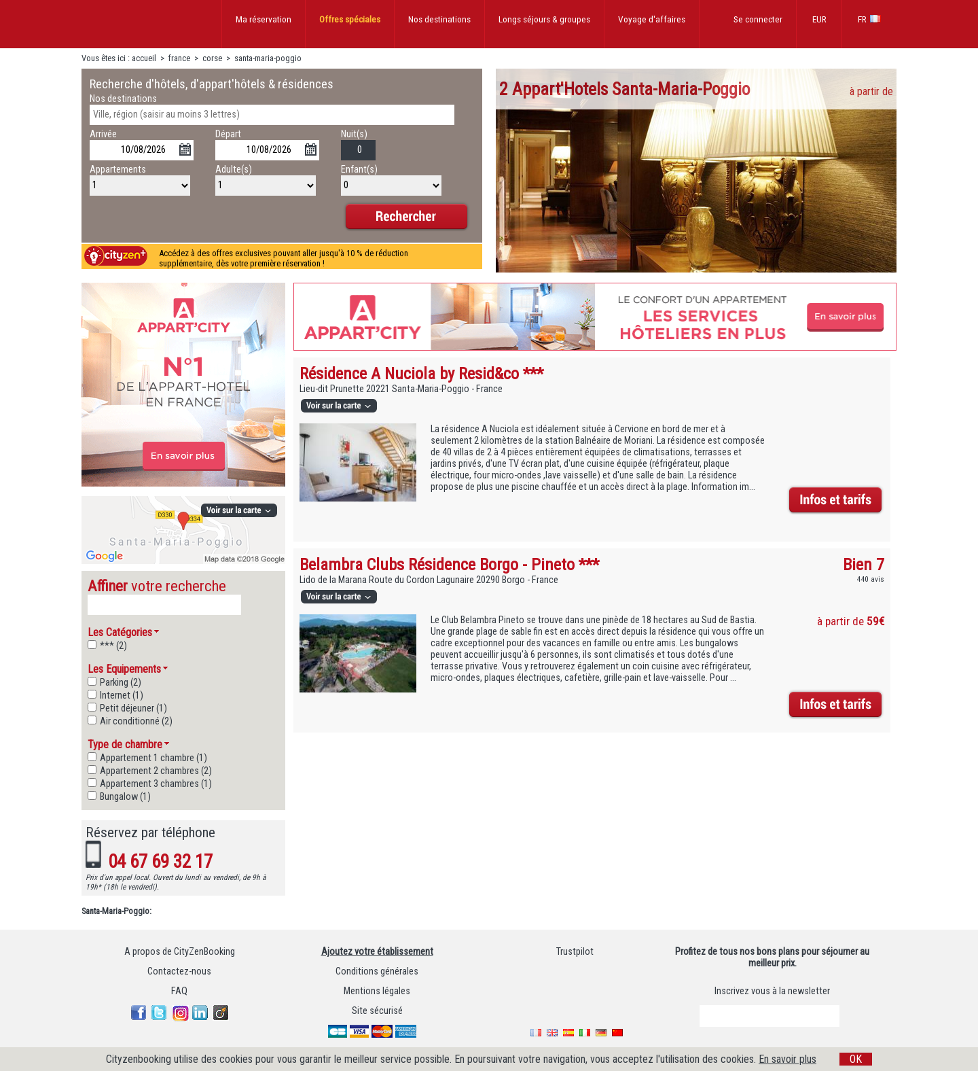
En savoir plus (787, 1059)
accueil (144, 58)
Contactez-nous (179, 973)
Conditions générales (377, 973)
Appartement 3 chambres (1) (156, 786)
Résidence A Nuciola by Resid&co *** (421, 373)
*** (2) (113, 648)
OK (856, 1059)
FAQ (179, 993)
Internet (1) (121, 697)
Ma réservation (263, 19)
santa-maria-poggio (268, 58)
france (179, 58)
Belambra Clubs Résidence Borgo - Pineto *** (449, 564)
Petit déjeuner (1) (133, 710)
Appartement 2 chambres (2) (156, 773)
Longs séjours (544, 19)
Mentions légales (377, 993)
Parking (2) (120, 684)
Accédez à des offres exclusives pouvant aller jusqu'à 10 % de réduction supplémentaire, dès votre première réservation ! (283, 258)
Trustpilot (575, 954)
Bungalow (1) (125, 799)
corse (212, 58)
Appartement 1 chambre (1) (153, 760)
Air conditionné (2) (136, 723)
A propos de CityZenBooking (179, 954)
